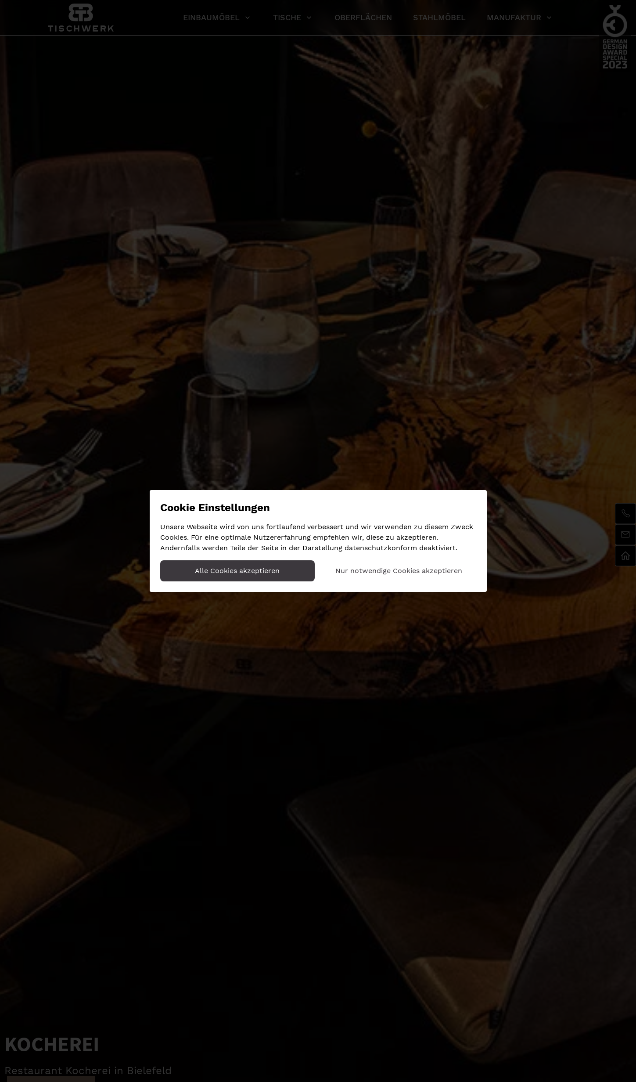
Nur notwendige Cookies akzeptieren (398, 570)
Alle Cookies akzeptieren (237, 570)
